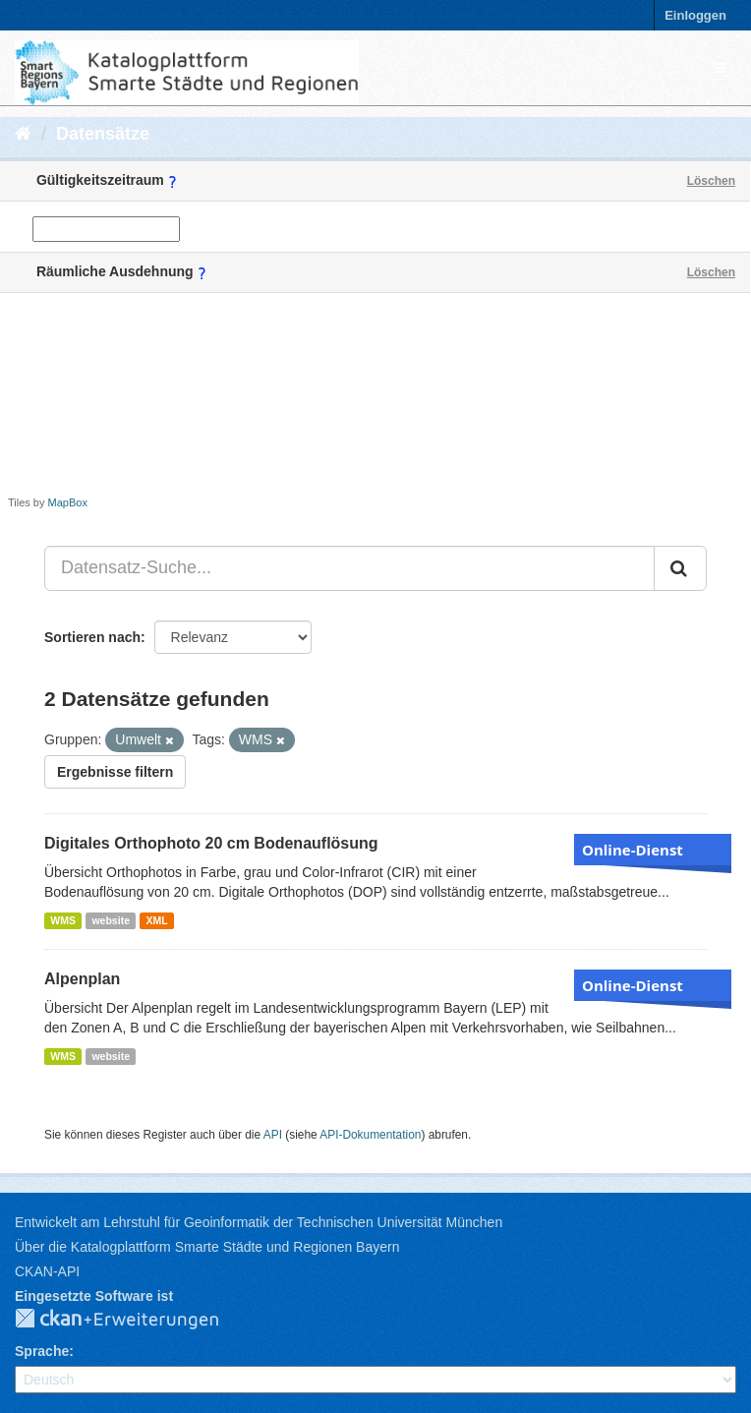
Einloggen (695, 15)
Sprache (42, 1351)
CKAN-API (47, 1271)
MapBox (67, 502)
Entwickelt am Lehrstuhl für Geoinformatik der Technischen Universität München (258, 1222)
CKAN (133, 1319)
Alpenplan (82, 979)
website (110, 920)
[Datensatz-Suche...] (349, 568)
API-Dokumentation (370, 1135)
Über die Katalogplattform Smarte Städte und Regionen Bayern (207, 1247)
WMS (63, 920)
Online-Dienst (632, 849)
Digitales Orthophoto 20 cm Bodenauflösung (211, 843)
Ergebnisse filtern (115, 772)
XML (156, 920)
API (272, 1135)
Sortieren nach (92, 637)
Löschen (711, 181)
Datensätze (102, 134)
